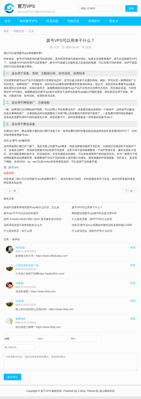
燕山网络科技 (107, 393)
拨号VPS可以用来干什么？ (87, 207)
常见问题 (52, 21)
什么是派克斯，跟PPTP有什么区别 (92, 219)
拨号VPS (13, 167)
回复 (132, 247)
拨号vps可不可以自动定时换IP (21, 213)
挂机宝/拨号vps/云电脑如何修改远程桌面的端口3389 (102, 224)
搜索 (131, 8)
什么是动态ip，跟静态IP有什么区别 (92, 230)
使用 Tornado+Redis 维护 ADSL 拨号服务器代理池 (32, 219)
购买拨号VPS (28, 21)
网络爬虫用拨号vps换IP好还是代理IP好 (94, 213)
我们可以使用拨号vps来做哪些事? (36, 178)
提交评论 (12, 379)
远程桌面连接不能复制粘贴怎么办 (23, 224)
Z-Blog (81, 393)
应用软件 (94, 21)
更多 (113, 21)
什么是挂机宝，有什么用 (18, 230)
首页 (7, 21)
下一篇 (129, 190)
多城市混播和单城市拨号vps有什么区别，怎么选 (31, 207)
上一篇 (11, 190)
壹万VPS (46, 393)
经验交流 (73, 21)
